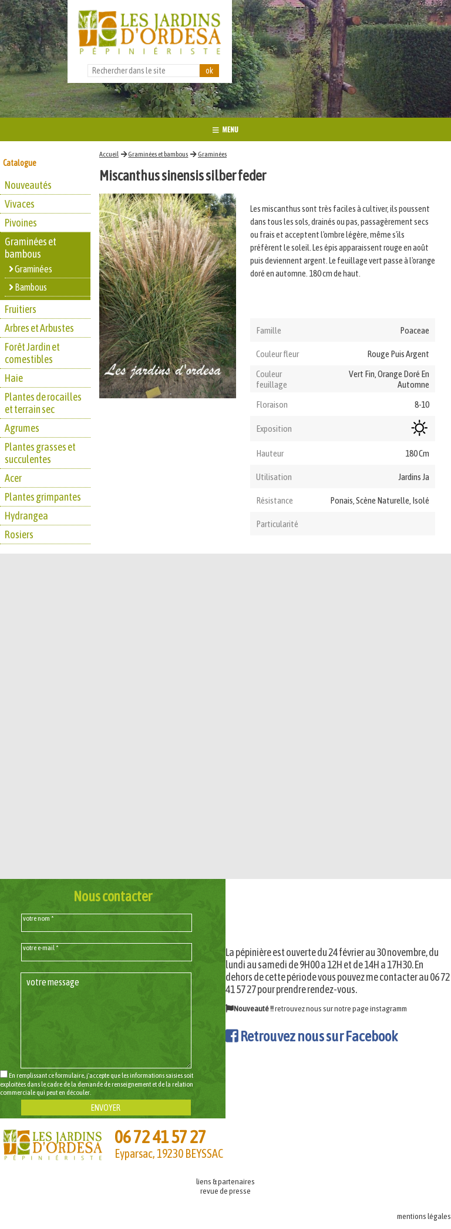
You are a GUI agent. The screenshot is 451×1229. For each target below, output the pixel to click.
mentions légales (424, 1216)
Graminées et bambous (158, 154)
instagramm (388, 1008)
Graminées (212, 154)
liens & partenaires (225, 1181)
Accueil (109, 154)
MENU (225, 129)
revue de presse (225, 1190)
